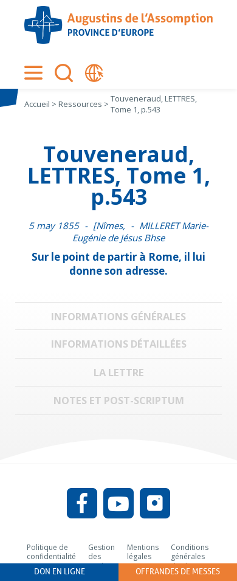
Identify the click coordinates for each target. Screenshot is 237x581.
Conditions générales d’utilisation (190, 556)
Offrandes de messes (178, 571)
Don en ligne (59, 571)
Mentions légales (143, 552)
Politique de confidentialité (51, 552)
